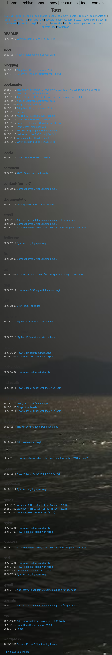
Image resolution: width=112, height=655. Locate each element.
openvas (85, 23)
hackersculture (64, 19)
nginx (75, 23)
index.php (88, 19)
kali (40, 23)
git (31, 19)
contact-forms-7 (78, 16)
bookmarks (41, 16)
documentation (97, 16)
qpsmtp (46, 27)
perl (93, 23)
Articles (12, 645)
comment (63, 16)
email (9, 19)
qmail (100, 23)
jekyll (34, 23)
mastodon (56, 23)
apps (19, 16)
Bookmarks (23, 645)
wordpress (63, 27)
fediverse (19, 19)
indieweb (12, 23)
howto (77, 19)
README (10, 16)
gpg (36, 19)
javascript (24, 23)
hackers (50, 19)
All (6, 645)
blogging (28, 16)
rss (54, 27)
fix (27, 19)
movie (67, 23)
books (52, 16)
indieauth (100, 19)
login (47, 23)
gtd (42, 19)
